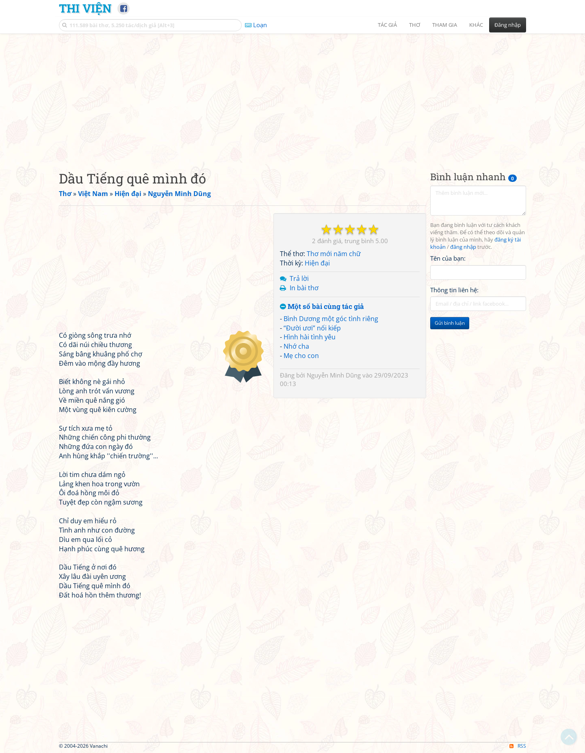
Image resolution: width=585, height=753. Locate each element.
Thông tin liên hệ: (454, 290)
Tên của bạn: (448, 258)
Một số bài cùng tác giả (322, 307)
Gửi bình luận (450, 322)
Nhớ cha (296, 346)
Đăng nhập (507, 24)
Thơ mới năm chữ (334, 253)
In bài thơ (304, 287)
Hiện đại (317, 263)
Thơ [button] (414, 24)
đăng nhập (463, 247)
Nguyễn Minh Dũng (334, 375)
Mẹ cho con (301, 355)
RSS (517, 745)
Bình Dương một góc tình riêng (331, 318)
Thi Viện (85, 8)
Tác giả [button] (387, 24)
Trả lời (299, 278)
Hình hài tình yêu (310, 336)
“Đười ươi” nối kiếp (312, 328)
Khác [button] (476, 24)
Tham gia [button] (444, 24)
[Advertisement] (292, 95)
